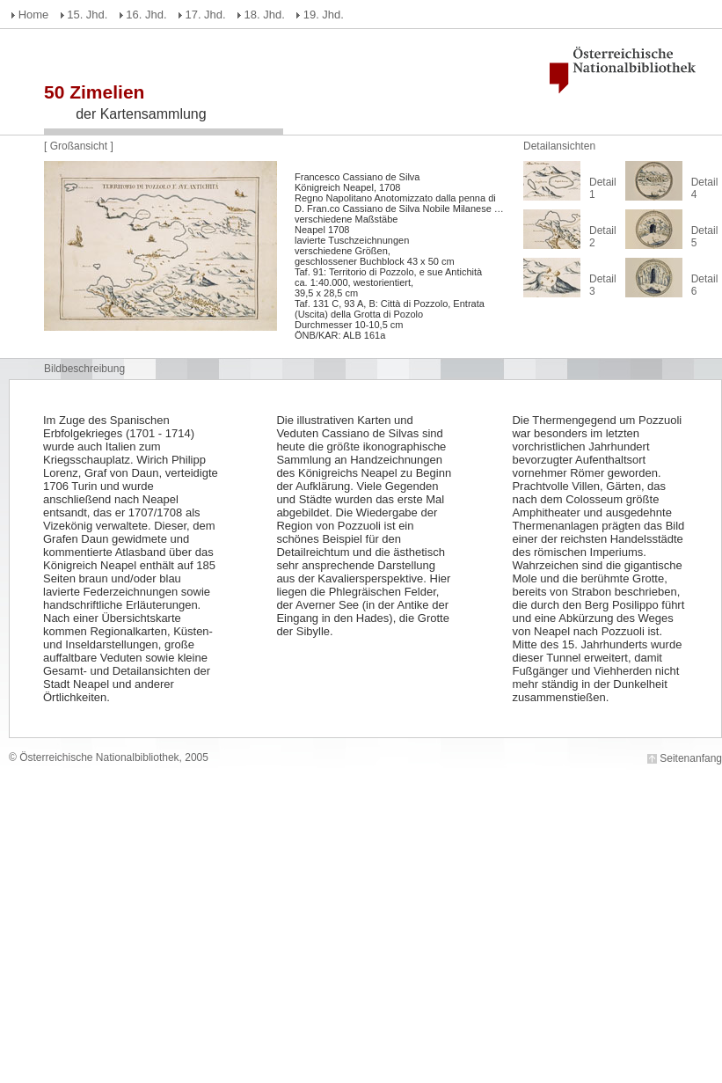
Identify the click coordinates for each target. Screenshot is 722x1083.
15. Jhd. (87, 14)
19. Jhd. (323, 14)
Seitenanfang (691, 758)
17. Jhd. (205, 14)
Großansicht (80, 146)
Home (33, 14)
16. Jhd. (146, 14)
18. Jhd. (264, 14)
